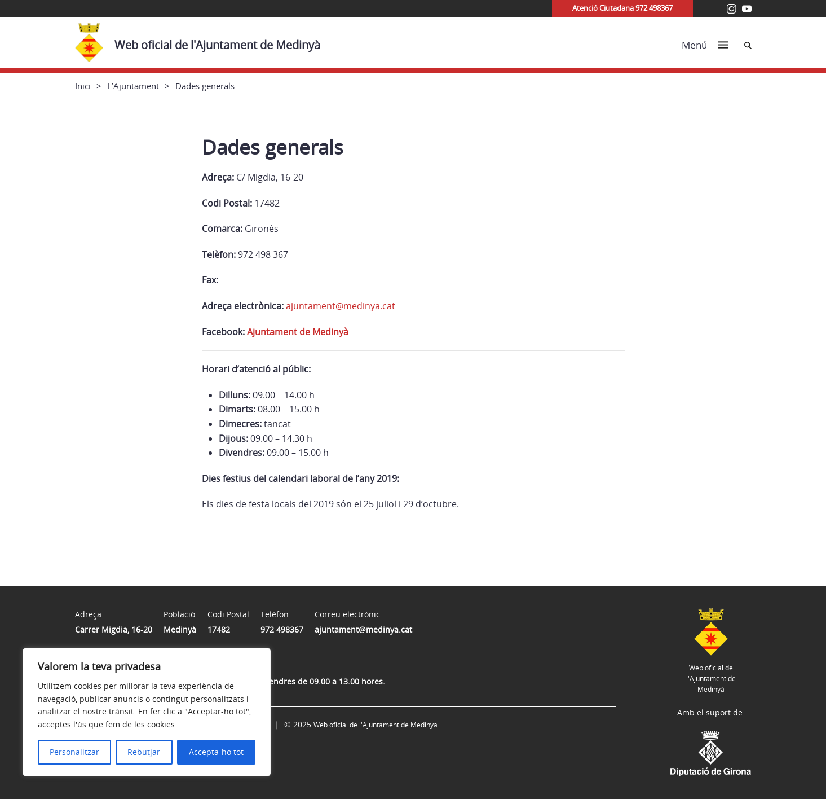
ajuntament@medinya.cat (340, 306)
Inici (83, 85)
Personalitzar (74, 752)
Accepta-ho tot (216, 752)
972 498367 (281, 629)
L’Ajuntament (133, 85)
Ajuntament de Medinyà (297, 332)
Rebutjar (143, 752)
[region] (147, 712)
